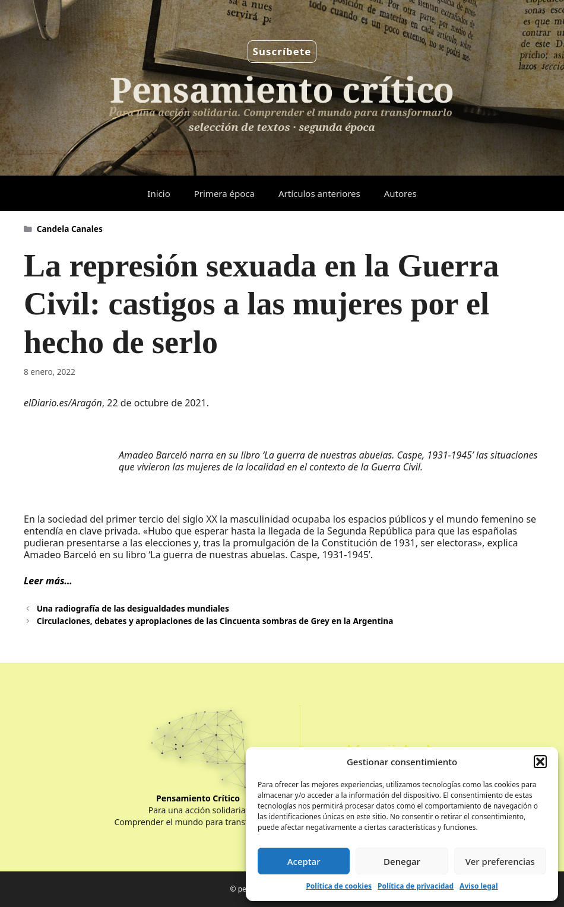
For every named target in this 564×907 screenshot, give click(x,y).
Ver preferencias (500, 861)
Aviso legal (479, 886)
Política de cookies (339, 886)
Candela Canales (70, 228)
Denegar (402, 861)
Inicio (158, 193)
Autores (400, 193)
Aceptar (304, 861)
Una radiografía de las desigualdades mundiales (133, 608)
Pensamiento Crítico (198, 798)
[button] (540, 762)
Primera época (224, 193)
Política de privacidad (416, 886)
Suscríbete (282, 51)
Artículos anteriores (319, 193)
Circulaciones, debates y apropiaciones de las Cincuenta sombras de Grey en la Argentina (215, 620)
